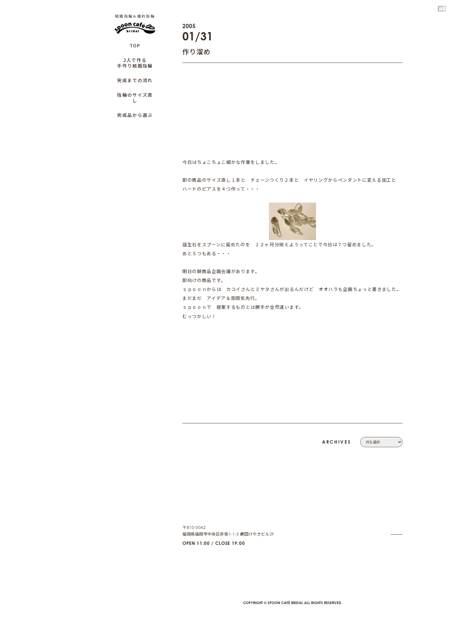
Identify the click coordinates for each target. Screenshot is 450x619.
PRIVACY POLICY (385, 522)
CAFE (397, 554)
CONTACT (393, 514)
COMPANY (391, 506)
